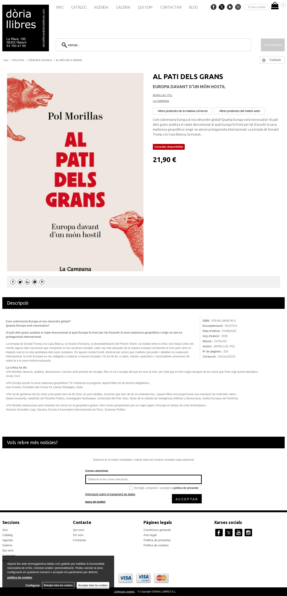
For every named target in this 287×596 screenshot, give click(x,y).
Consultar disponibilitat (168, 146)
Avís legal (150, 535)
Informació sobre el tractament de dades (110, 494)
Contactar (170, 7)
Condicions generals (157, 530)
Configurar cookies (124, 591)
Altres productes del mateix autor (239, 111)
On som (78, 535)
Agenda (101, 7)
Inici (59, 7)
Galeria (123, 7)
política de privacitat (186, 488)
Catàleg (79, 7)
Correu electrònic (96, 471)
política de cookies (19, 577)
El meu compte (257, 7)
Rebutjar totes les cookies (58, 585)
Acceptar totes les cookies (93, 585)
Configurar (33, 585)
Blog (193, 7)
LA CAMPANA (161, 101)
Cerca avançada (273, 44)
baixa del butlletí (95, 501)
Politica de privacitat (157, 540)
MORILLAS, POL (162, 95)
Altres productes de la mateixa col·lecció (183, 111)
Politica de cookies (156, 545)
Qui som (145, 7)
